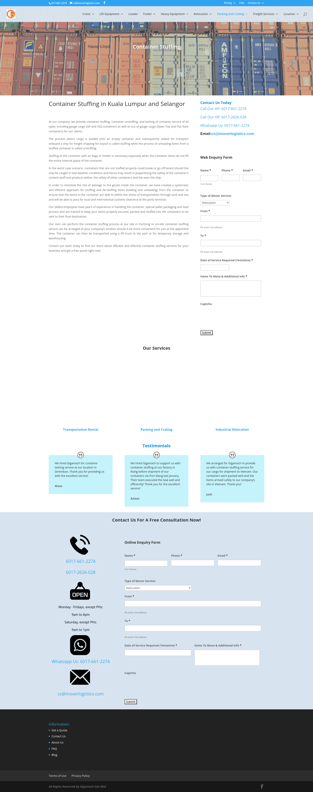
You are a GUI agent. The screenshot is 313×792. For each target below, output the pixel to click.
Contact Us (254, 3)
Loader (133, 14)
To (203, 236)
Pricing (228, 3)
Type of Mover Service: (216, 196)
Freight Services (263, 14)
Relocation (201, 14)
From (205, 211)
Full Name (206, 183)
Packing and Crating (230, 14)
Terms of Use (57, 776)
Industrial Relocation (232, 429)
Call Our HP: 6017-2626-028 (223, 117)
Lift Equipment (109, 14)
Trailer (147, 14)
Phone (227, 170)
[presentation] (230, 316)
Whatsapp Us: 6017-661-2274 (224, 125)
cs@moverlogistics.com (233, 134)
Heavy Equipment (173, 14)
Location (289, 14)
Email (248, 170)
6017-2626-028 (80, 572)
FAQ (241, 3)
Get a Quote (59, 730)
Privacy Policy (80, 776)
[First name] (209, 178)
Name (205, 170)
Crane (86, 14)
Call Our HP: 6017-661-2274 (223, 108)
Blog (54, 755)
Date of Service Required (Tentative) (226, 260)
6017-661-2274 (80, 561)
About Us (57, 742)
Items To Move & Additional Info (223, 276)
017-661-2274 (59, 3)
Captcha (206, 304)
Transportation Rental (80, 429)
